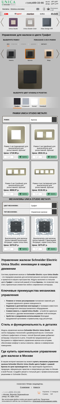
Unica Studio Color (30, 29)
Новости (36, 387)
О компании (24, 387)
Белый (34, 106)
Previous (2, 22)
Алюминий (25, 106)
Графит (17, 106)
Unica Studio (13, 29)
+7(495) (34, 3)
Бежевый (43, 106)
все (8, 44)
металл (44, 44)
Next (57, 22)
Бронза (30, 60)
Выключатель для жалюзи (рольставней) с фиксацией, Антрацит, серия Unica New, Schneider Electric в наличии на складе (44, 242)
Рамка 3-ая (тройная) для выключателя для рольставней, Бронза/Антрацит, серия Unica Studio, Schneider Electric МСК (16, 188)
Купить (23, 157)
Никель (11, 60)
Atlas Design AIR (47, 29)
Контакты (5, 9)
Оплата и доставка (17, 9)
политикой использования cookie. (45, 401)
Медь (49, 60)
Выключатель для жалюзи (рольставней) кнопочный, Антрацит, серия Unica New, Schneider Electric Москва (16, 241)
